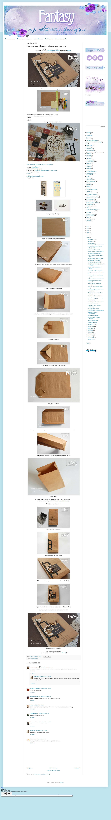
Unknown (32, 739)
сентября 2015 (91, 324)
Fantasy (69, 50)
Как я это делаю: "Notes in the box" (95, 301)
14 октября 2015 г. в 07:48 (47, 667)
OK (31, 705)
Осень (87, 183)
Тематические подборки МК (92, 209)
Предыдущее (77, 768)
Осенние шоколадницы (93, 320)
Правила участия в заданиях (24, 38)
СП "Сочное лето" (90, 199)
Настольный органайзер (93, 315)
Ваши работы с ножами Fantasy (93, 142)
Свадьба (88, 191)
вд (87, 143)
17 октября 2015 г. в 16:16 (45, 722)
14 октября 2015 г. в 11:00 (45, 696)
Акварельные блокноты (93, 303)
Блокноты (88, 138)
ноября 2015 (91, 241)
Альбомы (88, 132)
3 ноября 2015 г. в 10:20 (40, 739)
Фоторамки (88, 212)
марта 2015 (90, 336)
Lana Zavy (36, 676)
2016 (88, 236)
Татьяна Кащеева (34, 667)
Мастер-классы (89, 173)
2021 (88, 226)
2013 (88, 343)
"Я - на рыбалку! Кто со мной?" (95, 262)
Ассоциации (89, 135)
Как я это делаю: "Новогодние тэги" (95, 244)
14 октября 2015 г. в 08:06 (45, 676)
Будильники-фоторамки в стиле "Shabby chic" (95, 247)
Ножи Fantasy (89, 179)
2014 (88, 342)
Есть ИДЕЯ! (89, 155)
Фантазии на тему (90, 210)
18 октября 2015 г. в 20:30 (41, 730)
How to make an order (61, 38)
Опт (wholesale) (49, 38)
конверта (57, 500)
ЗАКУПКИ (88, 158)
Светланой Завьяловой (53, 50)
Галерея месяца (90, 150)
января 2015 (91, 339)
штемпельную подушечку (33, 166)
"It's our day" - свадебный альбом (95, 270)
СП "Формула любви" (91, 201)
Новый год (88, 178)
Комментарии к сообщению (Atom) (42, 774)
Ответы (33, 673)
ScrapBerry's (50, 164)
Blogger (61, 782)
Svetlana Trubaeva (34, 688)
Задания (88, 156)
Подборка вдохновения (91, 189)
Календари (88, 163)
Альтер (88, 133)
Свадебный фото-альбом (93, 308)
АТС (87, 137)
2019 (88, 230)
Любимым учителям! (92, 322)
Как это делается (34, 658)
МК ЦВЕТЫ (89, 174)
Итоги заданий (89, 160)
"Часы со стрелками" (37, 169)
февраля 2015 (91, 337)
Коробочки (88, 168)
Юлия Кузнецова (34, 696)
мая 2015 (90, 332)
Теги (87, 207)
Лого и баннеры (39, 38)
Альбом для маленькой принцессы (95, 278)
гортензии (32, 172)
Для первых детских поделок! (94, 253)
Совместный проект (90, 192)
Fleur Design (54, 170)
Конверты (88, 165)
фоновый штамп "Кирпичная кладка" (36, 164)
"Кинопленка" (35, 167)
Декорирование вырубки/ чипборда (94, 152)
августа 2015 (91, 326)
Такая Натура (33, 713)
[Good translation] (4, 793)
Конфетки (88, 166)
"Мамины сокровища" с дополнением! (93, 313)
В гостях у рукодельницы (92, 140)
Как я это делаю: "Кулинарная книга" (96, 310)
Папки (87, 187)
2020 (88, 228)
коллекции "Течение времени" (42, 170)
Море (87, 176)
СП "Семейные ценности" (92, 197)
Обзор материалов (90, 181)
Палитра (88, 186)
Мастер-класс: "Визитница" (94, 249)
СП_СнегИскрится (90, 206)
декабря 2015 (91, 239)
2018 (88, 232)
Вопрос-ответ (89, 148)
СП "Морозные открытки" (92, 196)
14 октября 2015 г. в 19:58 (43, 713)
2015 (88, 237)
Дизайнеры (88, 153)
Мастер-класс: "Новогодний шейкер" (96, 272)
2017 (88, 234)
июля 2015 (90, 328)
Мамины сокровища (90, 171)
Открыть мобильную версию (53, 770)
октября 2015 (91, 243)
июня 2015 (90, 330)
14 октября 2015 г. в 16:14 (38, 705)
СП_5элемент (89, 204)
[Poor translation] (9, 793)
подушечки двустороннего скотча (35, 176)
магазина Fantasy (65, 500)
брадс (28, 173)
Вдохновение (89, 145)
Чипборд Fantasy (90, 215)
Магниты (88, 170)
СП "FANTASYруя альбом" (92, 202)
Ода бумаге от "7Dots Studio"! (94, 260)
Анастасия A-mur (34, 722)
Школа (87, 217)
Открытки (88, 184)
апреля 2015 (91, 334)
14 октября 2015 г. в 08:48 (45, 688)
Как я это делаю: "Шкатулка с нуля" (95, 258)
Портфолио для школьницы (94, 273)
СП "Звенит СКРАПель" (91, 194)
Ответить (32, 671)
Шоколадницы (89, 219)
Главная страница (10, 38)
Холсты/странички (90, 214)
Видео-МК (88, 147)
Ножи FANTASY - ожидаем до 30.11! (96, 251)
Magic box (88, 220)
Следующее (29, 768)
